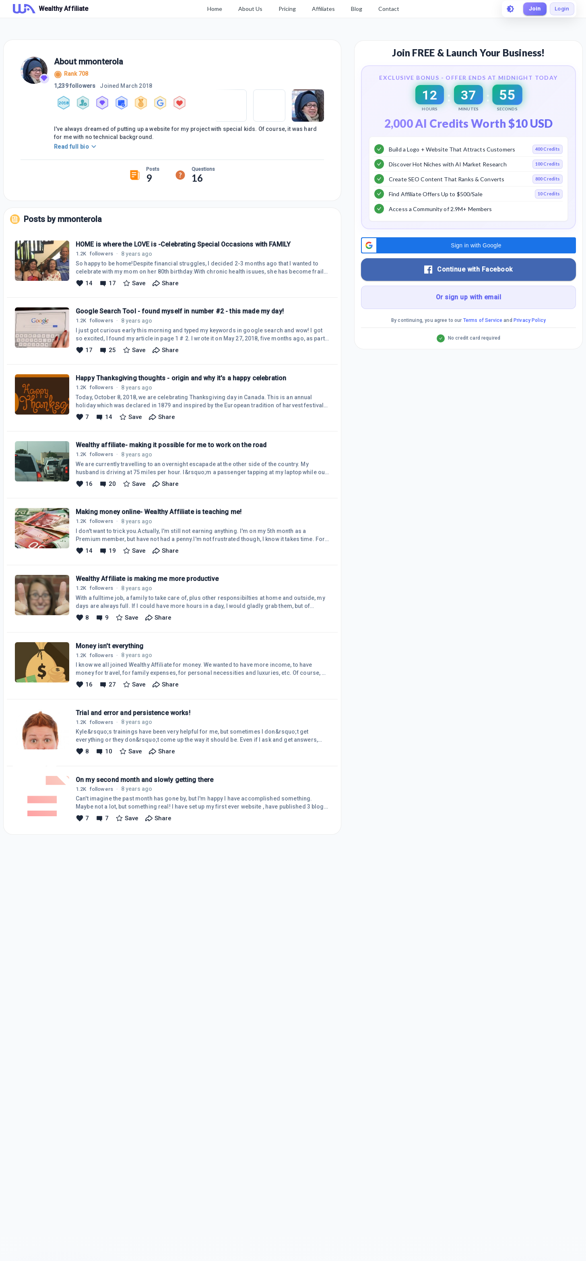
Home (213, 8)
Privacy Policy (530, 340)
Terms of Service (482, 340)
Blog (355, 8)
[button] (468, 265)
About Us (249, 8)
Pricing (286, 8)
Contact (387, 8)
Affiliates (322, 8)
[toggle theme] (507, 8)
